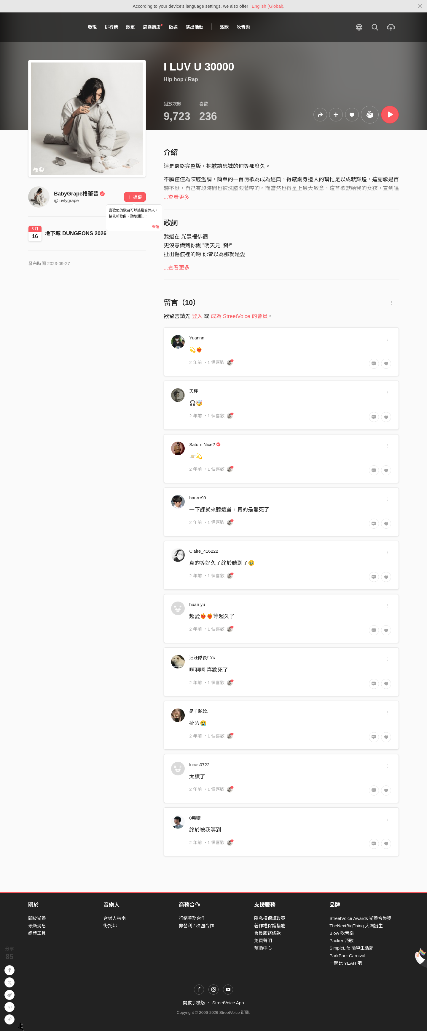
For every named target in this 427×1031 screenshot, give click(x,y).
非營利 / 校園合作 (196, 925)
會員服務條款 (267, 933)
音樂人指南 (114, 918)
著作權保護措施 (269, 925)
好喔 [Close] (155, 227)
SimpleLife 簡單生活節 (351, 947)
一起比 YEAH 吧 (345, 963)
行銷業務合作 (192, 918)
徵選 (173, 27)
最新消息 (37, 925)
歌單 (130, 27)
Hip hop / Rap (181, 79)
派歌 (224, 27)
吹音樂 (243, 27)
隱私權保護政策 (269, 918)
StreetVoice (52, 27)
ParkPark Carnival (347, 955)
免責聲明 (263, 940)
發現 (92, 27)
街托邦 (110, 925)
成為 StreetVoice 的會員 (239, 316)
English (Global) (267, 6)
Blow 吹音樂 (341, 933)
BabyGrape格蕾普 (79, 194)
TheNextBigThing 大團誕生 (356, 925)
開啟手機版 (194, 1002)
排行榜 (111, 27)
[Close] (420, 6)
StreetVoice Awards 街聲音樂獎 (360, 918)
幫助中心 (263, 947)
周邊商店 (152, 27)
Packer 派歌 (341, 940)
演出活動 (194, 27)
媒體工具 (37, 933)
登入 (197, 316)
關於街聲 (37, 918)
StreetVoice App (228, 1002)
